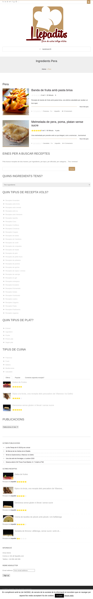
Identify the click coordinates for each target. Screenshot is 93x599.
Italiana (8, 365)
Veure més (69, 596)
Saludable (46, 143)
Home (44, 69)
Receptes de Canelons (13, 239)
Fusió (7, 361)
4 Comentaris (68, 143)
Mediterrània (9, 368)
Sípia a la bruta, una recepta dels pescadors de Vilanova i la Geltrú (42, 394)
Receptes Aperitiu (11, 218)
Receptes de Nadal (12, 250)
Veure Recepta (83, 107)
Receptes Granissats (12, 295)
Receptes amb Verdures (13, 214)
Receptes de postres (12, 264)
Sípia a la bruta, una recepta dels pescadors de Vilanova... (39, 488)
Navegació (46, 49)
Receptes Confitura (12, 225)
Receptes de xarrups (12, 274)
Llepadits (57, 111)
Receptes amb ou (11, 211)
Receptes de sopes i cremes (15, 271)
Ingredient (8, 332)
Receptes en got (11, 278)
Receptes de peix (11, 253)
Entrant (8, 328)
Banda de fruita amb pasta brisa (52, 90)
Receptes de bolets (12, 236)
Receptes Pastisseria (12, 309)
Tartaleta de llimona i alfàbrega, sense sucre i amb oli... (38, 531)
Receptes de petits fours (13, 257)
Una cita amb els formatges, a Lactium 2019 (20, 458)
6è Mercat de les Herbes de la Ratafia (18, 451)
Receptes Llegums (12, 302)
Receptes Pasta (11, 306)
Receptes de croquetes (13, 246)
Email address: (8, 570)
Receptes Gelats (11, 292)
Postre (7, 335)
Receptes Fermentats (12, 288)
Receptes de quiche (12, 267)
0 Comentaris (68, 111)
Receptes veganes (12, 313)
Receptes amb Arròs (12, 204)
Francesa (46, 111)
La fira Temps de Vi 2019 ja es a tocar (18, 447)
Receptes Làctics (11, 299)
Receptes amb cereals (13, 207)
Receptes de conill (11, 243)
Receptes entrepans (12, 281)
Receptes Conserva (12, 228)
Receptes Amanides (12, 200)
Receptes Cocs (10, 221)
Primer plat (9, 339)
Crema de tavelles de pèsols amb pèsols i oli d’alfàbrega (38, 517)
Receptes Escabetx (12, 285)
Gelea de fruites (19, 382)
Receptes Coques (11, 232)
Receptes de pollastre (13, 260)
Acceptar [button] (59, 596)
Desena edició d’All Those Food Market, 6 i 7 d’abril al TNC (25, 462)
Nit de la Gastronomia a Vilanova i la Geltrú (20, 455)
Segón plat (9, 342)
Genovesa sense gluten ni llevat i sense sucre (33, 405)
